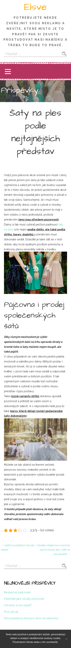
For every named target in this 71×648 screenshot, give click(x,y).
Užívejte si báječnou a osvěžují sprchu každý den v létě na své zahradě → (53, 550)
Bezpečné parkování (17, 592)
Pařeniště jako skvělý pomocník (24, 598)
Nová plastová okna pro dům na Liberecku (31, 618)
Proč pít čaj (11, 611)
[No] (66, 639)
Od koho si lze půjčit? (18, 605)
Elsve (35, 7)
